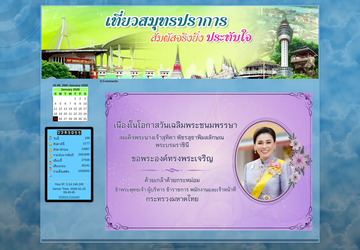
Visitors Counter (69, 197)
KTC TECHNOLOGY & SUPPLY (169, 246)
